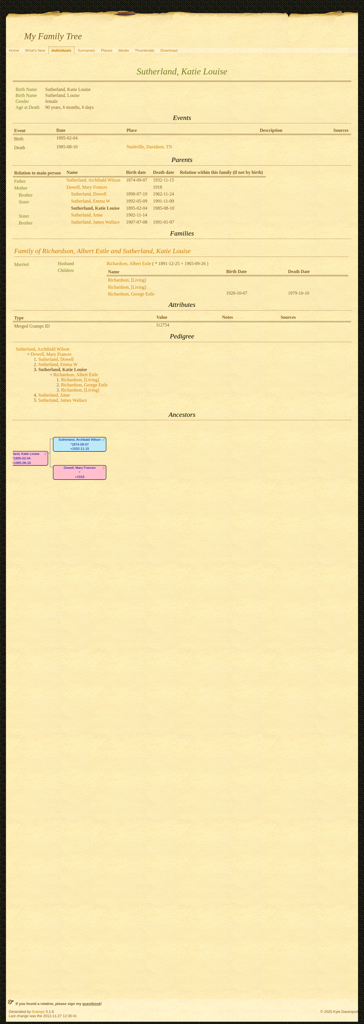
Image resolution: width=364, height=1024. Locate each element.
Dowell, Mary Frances (87, 187)
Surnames (86, 50)
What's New (35, 50)
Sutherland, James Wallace (95, 222)
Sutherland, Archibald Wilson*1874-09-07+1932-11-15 (79, 444)
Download (168, 50)
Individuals (61, 50)
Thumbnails (144, 50)
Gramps (38, 1012)
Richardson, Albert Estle (129, 263)
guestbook (91, 1004)
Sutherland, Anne (87, 215)
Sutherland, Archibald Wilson (94, 180)
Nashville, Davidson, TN (149, 146)
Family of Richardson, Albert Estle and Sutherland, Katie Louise (102, 251)
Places (106, 50)
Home (14, 50)
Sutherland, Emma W (90, 201)
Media (124, 50)
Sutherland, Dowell (88, 194)
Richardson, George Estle (131, 294)
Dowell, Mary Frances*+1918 (80, 472)
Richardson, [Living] (127, 280)
